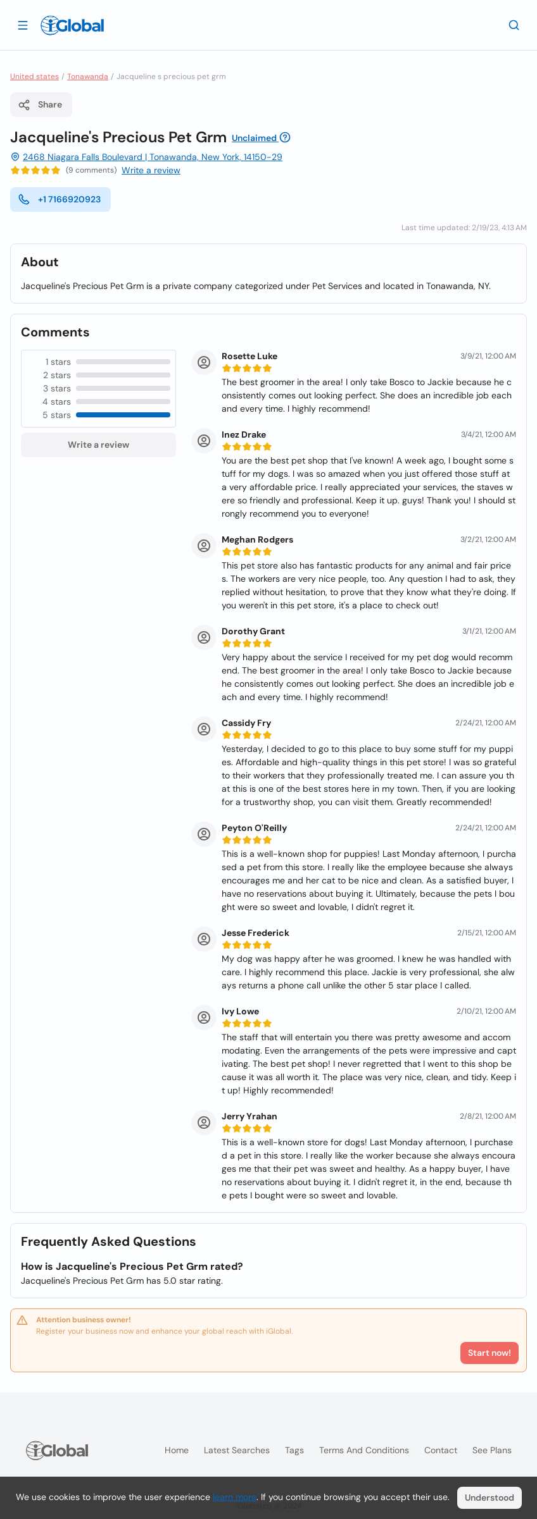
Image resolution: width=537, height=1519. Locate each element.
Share (40, 105)
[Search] (514, 24)
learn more (234, 1497)
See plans (492, 1450)
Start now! (489, 1352)
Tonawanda (87, 76)
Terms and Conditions (364, 1450)
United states (34, 76)
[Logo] (72, 25)
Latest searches (237, 1450)
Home (177, 1450)
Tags (294, 1450)
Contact (440, 1450)
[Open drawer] (22, 24)
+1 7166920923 (59, 199)
